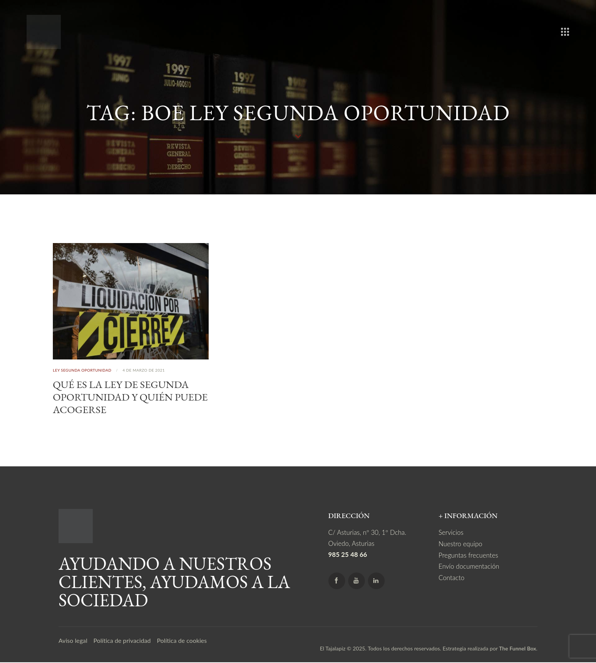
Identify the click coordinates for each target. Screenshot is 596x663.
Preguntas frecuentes (468, 556)
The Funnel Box (517, 649)
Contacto (451, 578)
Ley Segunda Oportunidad (82, 370)
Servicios (451, 533)
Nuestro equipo (460, 545)
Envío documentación (469, 567)
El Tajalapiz (332, 649)
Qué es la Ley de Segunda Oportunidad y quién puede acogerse (122, 397)
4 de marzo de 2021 (143, 370)
